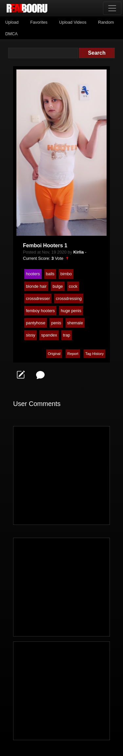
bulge (57, 286)
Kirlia (78, 252)
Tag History (94, 354)
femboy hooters (40, 310)
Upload (12, 22)
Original (54, 354)
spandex (49, 335)
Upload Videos (72, 22)
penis (56, 322)
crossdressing (69, 298)
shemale (75, 322)
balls (50, 273)
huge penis (71, 310)
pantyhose (35, 322)
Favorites (39, 22)
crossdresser (38, 298)
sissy (30, 335)
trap (66, 335)
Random (106, 22)
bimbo (66, 273)
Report (72, 354)
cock (73, 286)
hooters (33, 273)
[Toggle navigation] (112, 8)
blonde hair (36, 286)
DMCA (11, 33)
